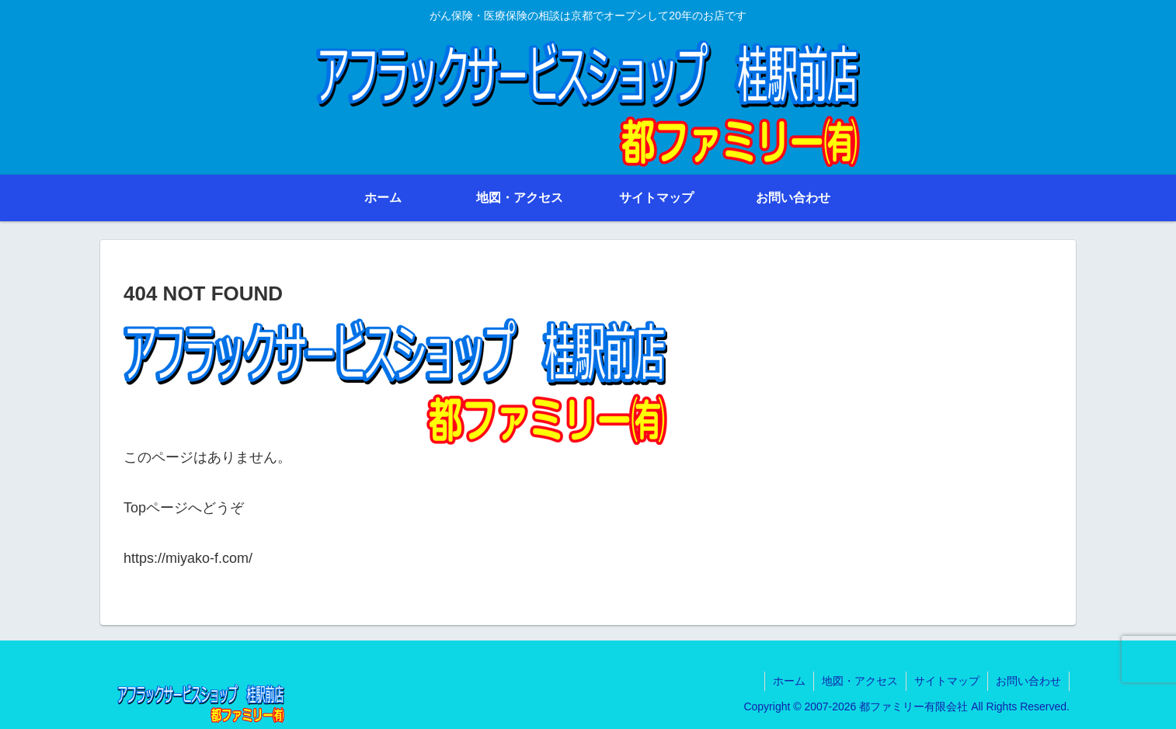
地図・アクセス (860, 681)
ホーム (789, 681)
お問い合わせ (1028, 681)
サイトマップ (946, 681)
